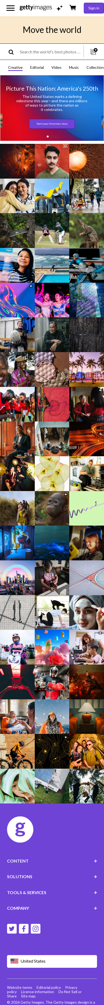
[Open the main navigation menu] (10, 8)
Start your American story (52, 123)
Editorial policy (49, 987)
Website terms (19, 987)
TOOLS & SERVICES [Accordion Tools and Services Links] (52, 892)
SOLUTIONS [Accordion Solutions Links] (52, 876)
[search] (13, 52)
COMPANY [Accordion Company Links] (52, 908)
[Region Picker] (52, 961)
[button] (48, 136)
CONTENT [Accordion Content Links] (52, 860)
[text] (51, 51)
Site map (28, 996)
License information (37, 991)
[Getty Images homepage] (36, 7)
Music (74, 67)
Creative (15, 67)
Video (56, 67)
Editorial (37, 67)
